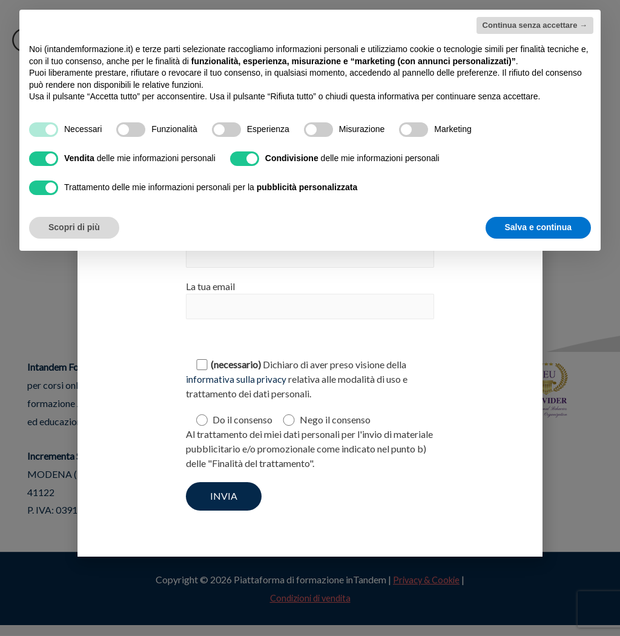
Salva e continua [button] (538, 227)
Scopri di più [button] (74, 227)
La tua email (310, 301)
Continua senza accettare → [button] (535, 25)
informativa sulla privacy (237, 380)
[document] (310, 318)
